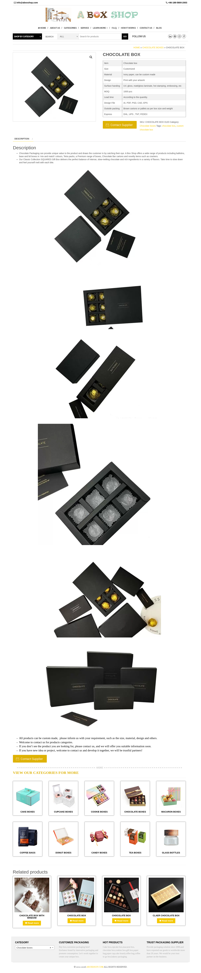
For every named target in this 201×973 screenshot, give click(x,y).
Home (42, 28)
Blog (159, 28)
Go (125, 36)
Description (21, 138)
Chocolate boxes (153, 47)
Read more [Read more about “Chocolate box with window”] (33, 923)
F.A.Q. (114, 28)
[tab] (23, 138)
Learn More (100, 28)
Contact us (146, 28)
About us (55, 28)
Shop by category (24, 36)
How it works (128, 28)
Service (84, 28)
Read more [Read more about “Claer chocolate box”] (167, 921)
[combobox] (34, 947)
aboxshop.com (94, 966)
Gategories (70, 28)
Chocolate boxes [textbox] (33, 948)
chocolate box (168, 126)
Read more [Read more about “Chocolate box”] (78, 921)
